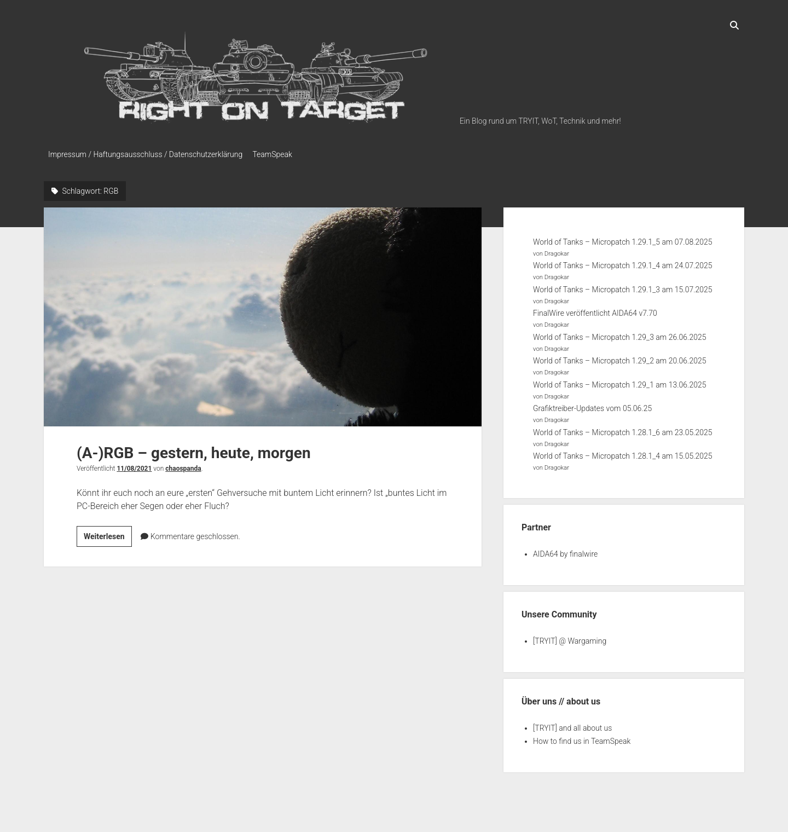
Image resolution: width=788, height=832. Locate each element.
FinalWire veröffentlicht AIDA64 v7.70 (595, 311)
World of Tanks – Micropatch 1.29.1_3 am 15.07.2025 (622, 286)
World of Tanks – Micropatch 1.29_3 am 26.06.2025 (619, 334)
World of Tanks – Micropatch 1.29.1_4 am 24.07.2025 (622, 263)
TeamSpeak (276, 154)
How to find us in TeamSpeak (581, 738)
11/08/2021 (134, 466)
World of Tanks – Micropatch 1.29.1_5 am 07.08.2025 (622, 239)
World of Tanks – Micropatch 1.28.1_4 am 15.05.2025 (622, 453)
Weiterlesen (108, 535)
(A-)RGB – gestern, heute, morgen (263, 314)
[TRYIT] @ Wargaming (569, 638)
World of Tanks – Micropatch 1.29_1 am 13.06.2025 (619, 382)
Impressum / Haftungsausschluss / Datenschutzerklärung (145, 154)
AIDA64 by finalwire (565, 551)
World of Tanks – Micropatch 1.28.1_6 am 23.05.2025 (622, 429)
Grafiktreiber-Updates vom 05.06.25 (592, 406)
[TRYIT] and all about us (572, 725)
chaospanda (183, 466)
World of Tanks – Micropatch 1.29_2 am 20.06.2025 (619, 358)
